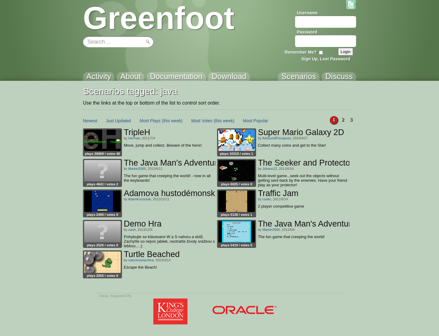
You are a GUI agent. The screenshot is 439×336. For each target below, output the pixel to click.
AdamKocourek (139, 199)
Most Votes (201, 120)
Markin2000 (137, 168)
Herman (134, 138)
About (103, 296)
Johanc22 (269, 168)
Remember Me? (300, 52)
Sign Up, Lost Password (326, 58)
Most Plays (150, 120)
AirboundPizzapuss (276, 138)
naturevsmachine (141, 260)
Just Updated (118, 120)
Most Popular (255, 120)
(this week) (172, 120)
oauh (132, 229)
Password (307, 32)
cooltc (266, 199)
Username (307, 12)
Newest (90, 120)
